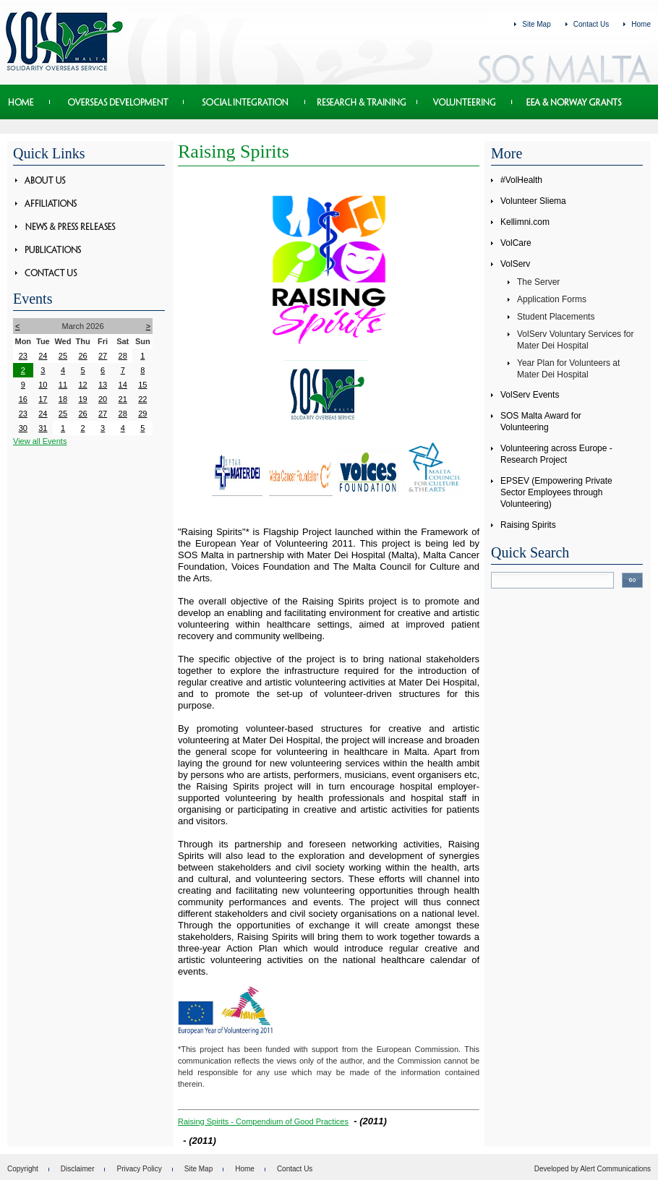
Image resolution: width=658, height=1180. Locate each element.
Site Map (536, 24)
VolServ (515, 264)
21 (123, 399)
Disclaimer (78, 1169)
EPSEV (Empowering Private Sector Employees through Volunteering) (556, 492)
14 (123, 384)
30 (23, 428)
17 (42, 399)
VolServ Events (529, 395)
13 (102, 384)
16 (23, 399)
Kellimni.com (525, 222)
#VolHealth (521, 180)
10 (42, 384)
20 (102, 399)
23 (23, 355)
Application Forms (551, 299)
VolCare (515, 243)
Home (641, 24)
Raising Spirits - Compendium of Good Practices (263, 1121)
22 (142, 399)
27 (102, 355)
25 (63, 355)
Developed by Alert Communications (592, 1169)
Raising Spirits (528, 525)
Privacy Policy (138, 1169)
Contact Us (591, 24)
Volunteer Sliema (533, 201)
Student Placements (555, 317)
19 (82, 399)
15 (142, 384)
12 (82, 384)
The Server (538, 282)
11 (63, 384)
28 (123, 355)
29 (142, 413)
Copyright (22, 1169)
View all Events (40, 441)
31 (42, 428)
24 (42, 355)
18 (63, 399)
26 (82, 355)
